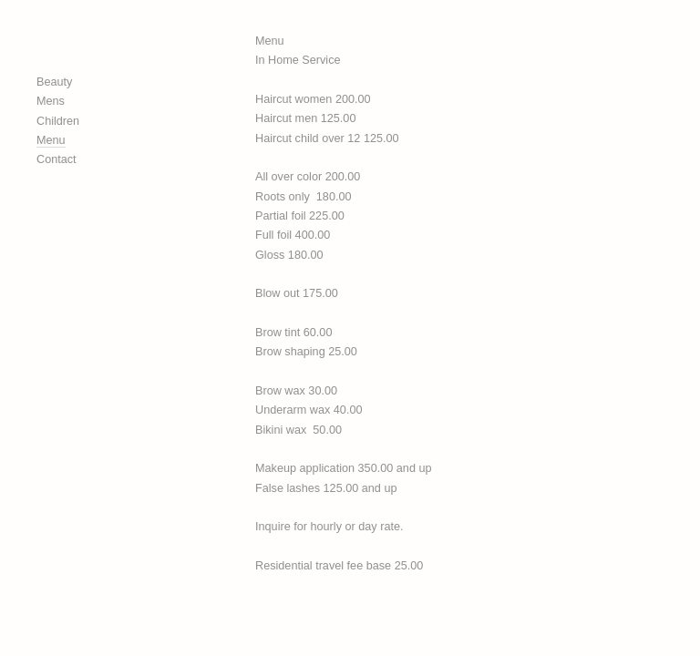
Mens (50, 101)
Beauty (54, 82)
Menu (51, 140)
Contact (56, 159)
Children (57, 121)
